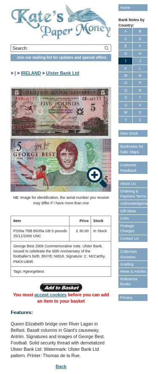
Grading (127, 264)
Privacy (126, 297)
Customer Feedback (128, 167)
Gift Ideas (128, 211)
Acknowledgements (133, 203)
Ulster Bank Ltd (62, 73)
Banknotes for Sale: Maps (131, 149)
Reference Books (128, 281)
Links (124, 218)
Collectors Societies (128, 254)
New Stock (129, 133)
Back (61, 366)
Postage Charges (127, 228)
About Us (128, 184)
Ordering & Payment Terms (133, 193)
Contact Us (129, 238)
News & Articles (133, 271)
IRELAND (31, 73)
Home (125, 7)
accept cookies (51, 294)
